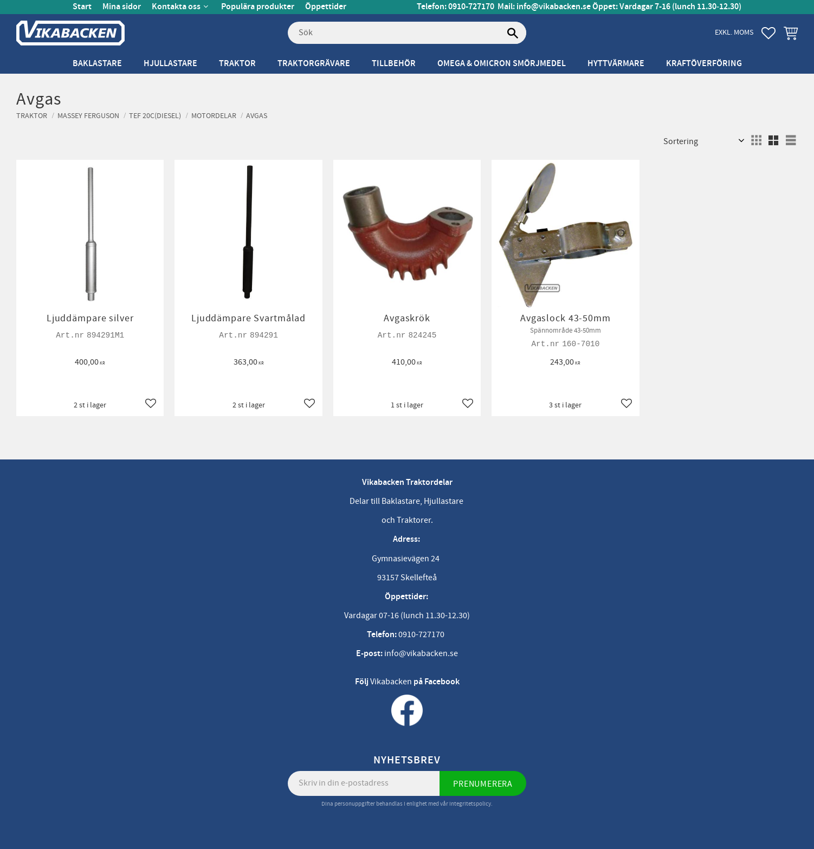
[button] (768, 33)
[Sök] (512, 33)
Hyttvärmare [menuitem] (615, 63)
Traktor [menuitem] (237, 63)
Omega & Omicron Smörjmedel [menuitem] (501, 63)
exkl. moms (734, 32)
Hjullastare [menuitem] (170, 63)
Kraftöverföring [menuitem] (704, 63)
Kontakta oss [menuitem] (176, 6)
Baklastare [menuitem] (97, 63)
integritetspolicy (470, 804)
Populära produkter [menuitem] (257, 6)
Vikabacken (391, 681)
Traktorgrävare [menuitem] (313, 63)
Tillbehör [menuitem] (394, 63)
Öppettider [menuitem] (325, 6)
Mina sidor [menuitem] (121, 6)
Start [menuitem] (82, 6)
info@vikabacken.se (553, 6)
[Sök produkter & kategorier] (407, 33)
